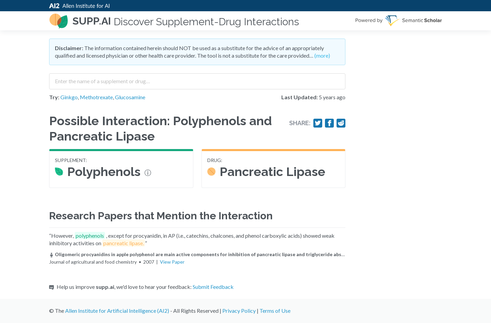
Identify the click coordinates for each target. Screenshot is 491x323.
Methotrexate (96, 97)
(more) (322, 55)
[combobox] (197, 78)
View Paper (172, 262)
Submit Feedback (213, 286)
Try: (54, 97)
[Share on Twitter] (318, 123)
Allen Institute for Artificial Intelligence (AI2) (117, 310)
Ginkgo (69, 97)
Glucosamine (130, 97)
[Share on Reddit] (341, 123)
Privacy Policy (239, 310)
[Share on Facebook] (329, 123)
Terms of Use (275, 310)
